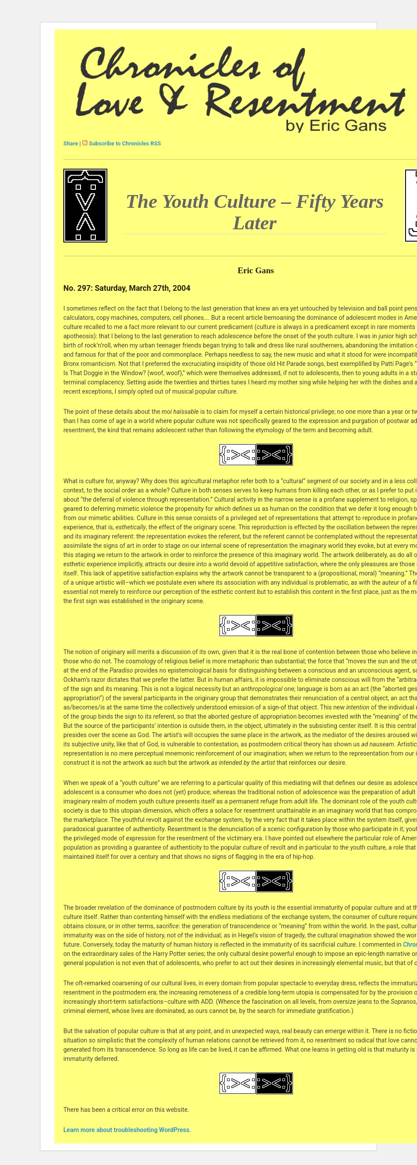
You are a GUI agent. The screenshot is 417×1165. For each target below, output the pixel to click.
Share (70, 143)
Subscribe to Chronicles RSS (125, 143)
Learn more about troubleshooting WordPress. (127, 1129)
